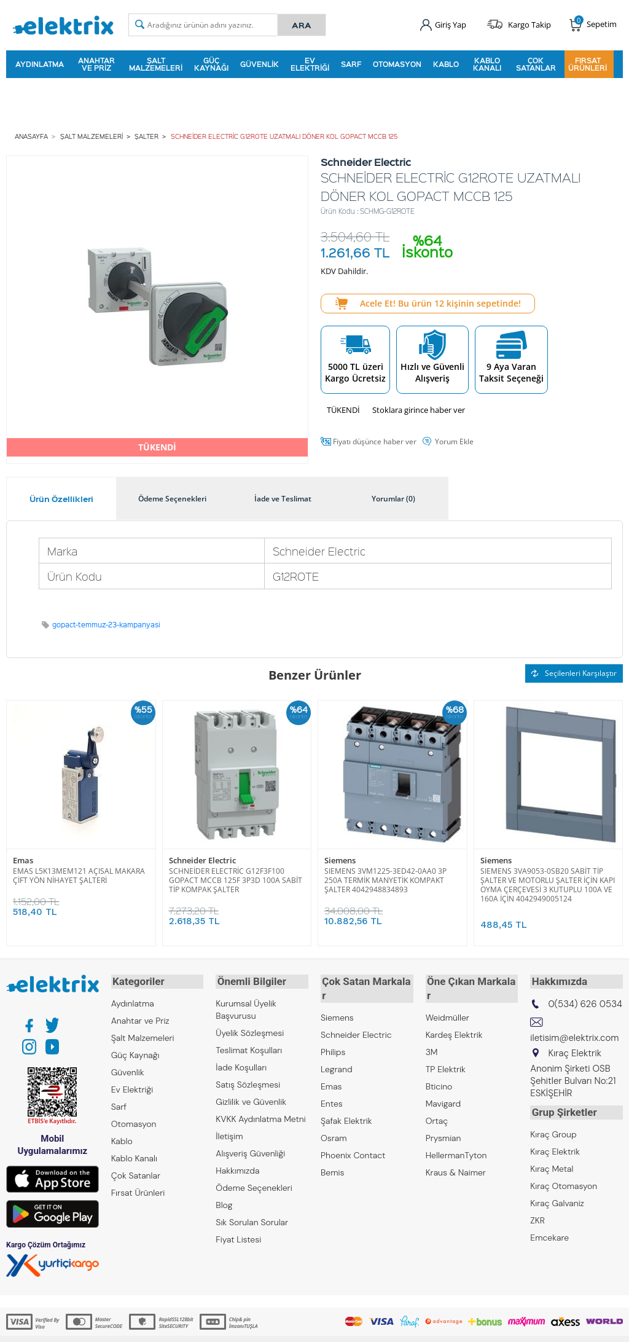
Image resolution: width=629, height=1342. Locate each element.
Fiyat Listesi (238, 1236)
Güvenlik (259, 64)
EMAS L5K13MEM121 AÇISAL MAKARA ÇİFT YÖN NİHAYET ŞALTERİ (79, 874)
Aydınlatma (39, 64)
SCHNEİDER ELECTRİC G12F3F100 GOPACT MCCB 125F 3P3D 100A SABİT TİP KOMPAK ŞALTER (235, 878)
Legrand (337, 1052)
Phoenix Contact (353, 1138)
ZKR (537, 1215)
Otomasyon (397, 64)
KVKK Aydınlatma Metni (260, 1115)
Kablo (446, 64)
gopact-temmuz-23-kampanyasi (106, 623)
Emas (23, 859)
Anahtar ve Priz (96, 64)
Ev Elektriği (310, 64)
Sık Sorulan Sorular (252, 1219)
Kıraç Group (553, 1129)
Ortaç (437, 1103)
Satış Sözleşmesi (248, 1081)
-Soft (250, 1326)
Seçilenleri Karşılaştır (574, 672)
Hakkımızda (237, 1167)
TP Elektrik (446, 1052)
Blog (224, 1201)
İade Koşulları (241, 1064)
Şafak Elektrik (346, 1103)
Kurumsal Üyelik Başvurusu (246, 1006)
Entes (332, 1086)
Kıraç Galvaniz (557, 1198)
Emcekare (549, 1232)
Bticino (439, 1069)
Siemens (340, 859)
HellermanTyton (456, 1138)
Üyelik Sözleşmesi (250, 1029)
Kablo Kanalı (487, 64)
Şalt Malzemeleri (155, 64)
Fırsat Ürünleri (587, 64)
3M (432, 1034)
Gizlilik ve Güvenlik (251, 1098)
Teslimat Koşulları (249, 1047)
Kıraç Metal (551, 1163)
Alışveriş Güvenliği (250, 1150)
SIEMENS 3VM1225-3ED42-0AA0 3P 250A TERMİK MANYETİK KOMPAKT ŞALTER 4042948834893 (385, 878)
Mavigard (443, 1086)
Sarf (351, 64)
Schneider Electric (202, 859)
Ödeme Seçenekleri (254, 1184)
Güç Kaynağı (211, 64)
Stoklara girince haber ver (418, 408)
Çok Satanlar (536, 64)
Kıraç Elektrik (555, 1146)
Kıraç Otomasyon (563, 1181)
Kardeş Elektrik (454, 1017)
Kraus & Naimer (456, 1155)
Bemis (332, 1155)
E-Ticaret (277, 1326)
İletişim (229, 1133)
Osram (334, 1120)
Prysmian (443, 1120)
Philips (333, 1034)
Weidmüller (447, 1000)
